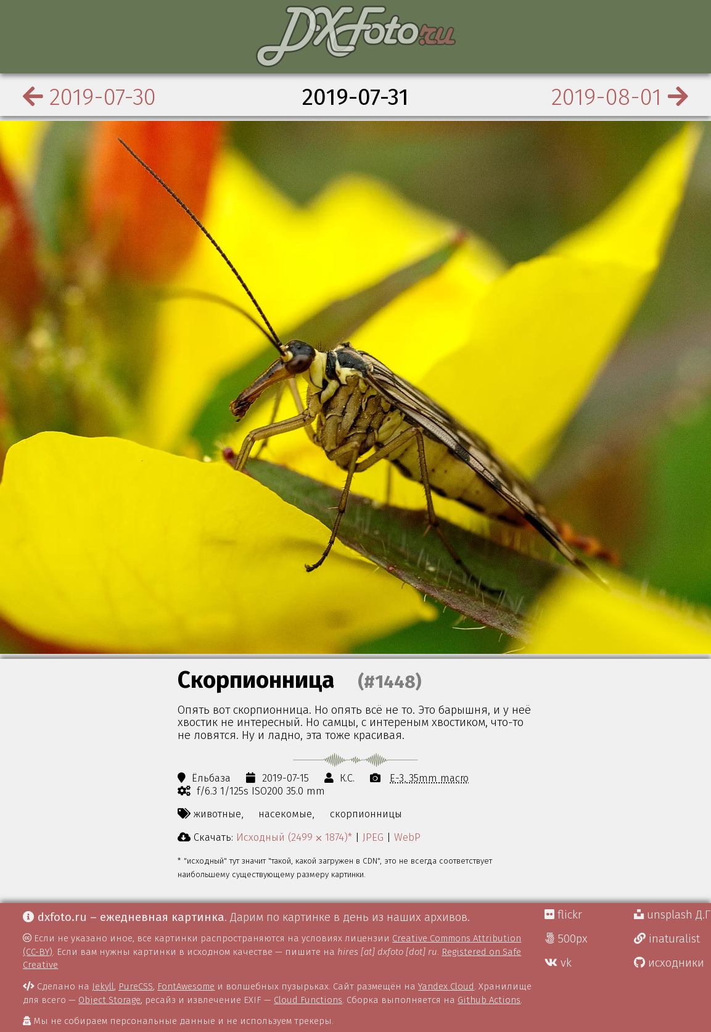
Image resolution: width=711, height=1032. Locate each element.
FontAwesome (186, 986)
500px (566, 939)
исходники (669, 963)
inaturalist (667, 939)
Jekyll (103, 986)
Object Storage (109, 999)
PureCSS (135, 986)
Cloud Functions (308, 999)
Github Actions (489, 999)
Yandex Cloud (446, 986)
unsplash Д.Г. (672, 915)
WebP (407, 837)
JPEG (373, 837)
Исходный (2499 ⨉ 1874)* (294, 837)
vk (558, 963)
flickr (563, 915)
